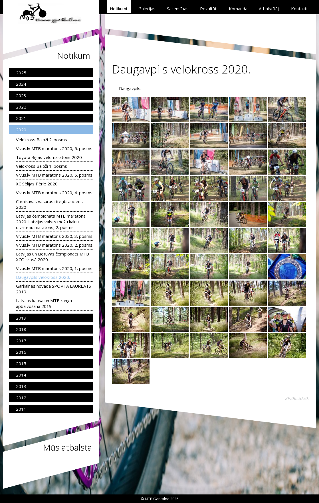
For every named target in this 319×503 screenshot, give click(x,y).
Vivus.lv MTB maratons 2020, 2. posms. (54, 245)
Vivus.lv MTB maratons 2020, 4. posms (54, 192)
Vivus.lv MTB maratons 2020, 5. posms (54, 175)
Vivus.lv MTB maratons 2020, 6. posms (54, 148)
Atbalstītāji (269, 8)
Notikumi (118, 8)
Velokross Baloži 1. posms (41, 166)
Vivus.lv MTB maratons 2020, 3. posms (54, 236)
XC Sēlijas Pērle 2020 (37, 184)
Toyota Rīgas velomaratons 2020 (49, 157)
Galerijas (147, 8)
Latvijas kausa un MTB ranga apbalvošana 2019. (44, 303)
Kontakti (299, 8)
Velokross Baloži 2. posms (41, 139)
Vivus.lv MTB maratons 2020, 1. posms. (54, 268)
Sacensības (178, 8)
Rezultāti (208, 8)
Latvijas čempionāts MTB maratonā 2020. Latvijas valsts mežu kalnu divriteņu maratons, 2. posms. (51, 221)
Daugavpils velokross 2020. (43, 277)
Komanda (238, 8)
